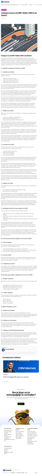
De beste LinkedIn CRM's (31, 437)
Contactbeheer (6, 438)
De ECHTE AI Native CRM (31, 431)
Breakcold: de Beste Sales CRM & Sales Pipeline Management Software (10, 4)
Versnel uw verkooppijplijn (24, 4)
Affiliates (5, 453)
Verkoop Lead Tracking (7, 431)
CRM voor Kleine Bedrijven (20, 435)
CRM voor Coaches (18, 438)
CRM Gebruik (30, 4)
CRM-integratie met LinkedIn (8, 452)
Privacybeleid (12, 472)
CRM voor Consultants (19, 434)
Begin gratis (21, 403)
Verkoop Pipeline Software (8, 430)
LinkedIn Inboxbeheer (30, 443)
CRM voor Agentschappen (20, 431)
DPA (26, 472)
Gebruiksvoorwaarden (20, 472)
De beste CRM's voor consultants (32, 435)
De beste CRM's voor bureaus (31, 434)
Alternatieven (6, 449)
